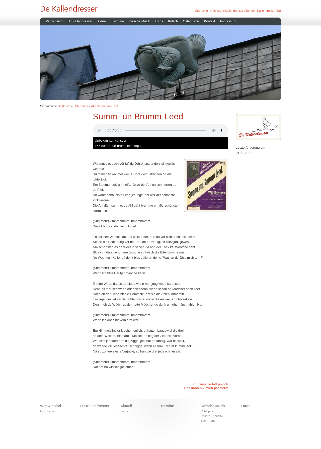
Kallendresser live (269, 11)
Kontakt (209, 21)
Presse (124, 411)
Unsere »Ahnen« (212, 415)
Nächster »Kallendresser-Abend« (232, 11)
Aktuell (102, 21)
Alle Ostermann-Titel (104, 106)
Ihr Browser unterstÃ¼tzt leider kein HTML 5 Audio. (160, 130)
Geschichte (47, 411)
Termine (118, 21)
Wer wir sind (53, 21)
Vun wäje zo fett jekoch (210, 384)
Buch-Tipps (208, 420)
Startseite (201, 11)
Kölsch (173, 21)
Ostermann (191, 21)
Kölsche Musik (139, 21)
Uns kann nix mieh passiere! (206, 388)
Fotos (159, 21)
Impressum (228, 21)
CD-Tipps (207, 411)
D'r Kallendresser (79, 21)
